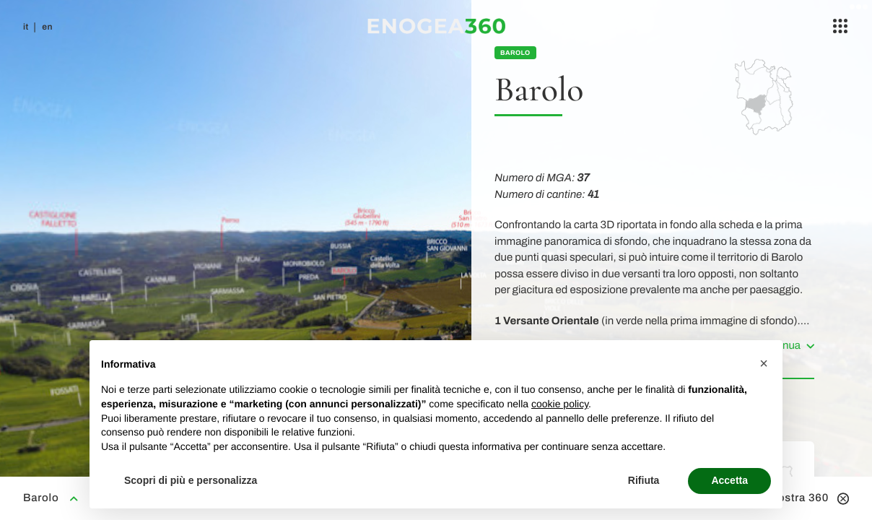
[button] (763, 363)
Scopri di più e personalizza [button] (190, 480)
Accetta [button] (729, 480)
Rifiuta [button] (644, 480)
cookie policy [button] (559, 404)
